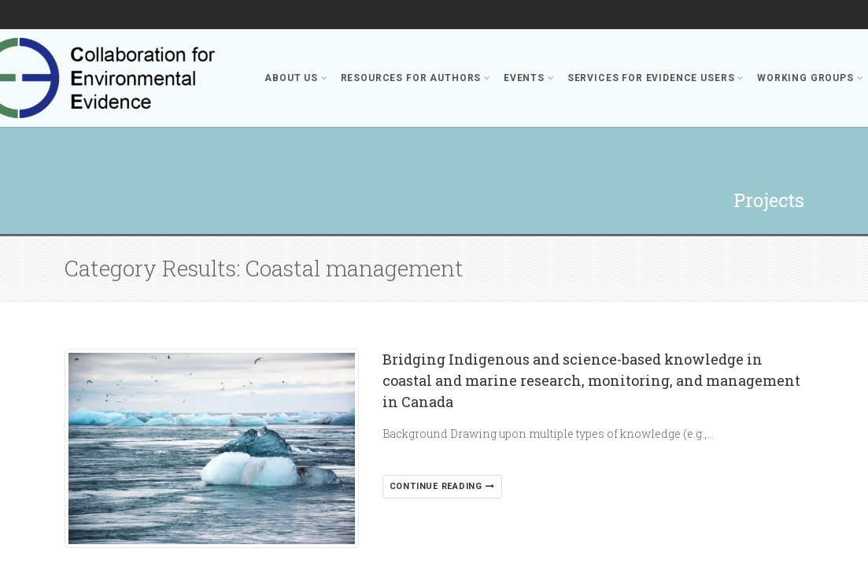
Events (529, 77)
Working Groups (810, 77)
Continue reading (442, 486)
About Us (295, 77)
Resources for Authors (416, 77)
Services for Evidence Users (655, 77)
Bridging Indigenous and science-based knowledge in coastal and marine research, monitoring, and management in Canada (591, 380)
